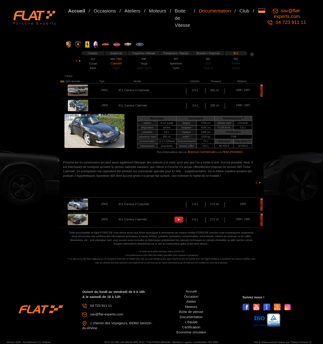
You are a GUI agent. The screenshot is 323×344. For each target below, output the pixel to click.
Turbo (176, 68)
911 (235, 53)
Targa (143, 63)
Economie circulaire (191, 332)
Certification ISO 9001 (206, 342)
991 (208, 59)
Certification (191, 327)
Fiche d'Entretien (232, 152)
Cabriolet (116, 63)
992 (236, 59)
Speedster (176, 63)
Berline (236, 63)
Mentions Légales (182, 342)
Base (93, 68)
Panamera (170, 53)
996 (144, 59)
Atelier (191, 301)
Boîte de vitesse (191, 312)
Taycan (184, 53)
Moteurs (157, 10)
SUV (208, 63)
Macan (151, 53)
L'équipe (191, 322)
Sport (116, 68)
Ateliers (132, 10)
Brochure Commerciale (201, 152)
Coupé (93, 63)
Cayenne (138, 53)
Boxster (202, 53)
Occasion (191, 296)
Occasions (105, 10)
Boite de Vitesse (182, 18)
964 (113, 59)
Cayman (214, 53)
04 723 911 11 (290, 22)
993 (119, 59)
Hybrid (236, 68)
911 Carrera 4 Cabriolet (133, 90)
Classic (93, 53)
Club (244, 10)
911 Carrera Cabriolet (132, 219)
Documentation (215, 10)
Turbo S (208, 68)
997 (176, 59)
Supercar (116, 53)
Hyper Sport (144, 68)
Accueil (76, 10)
